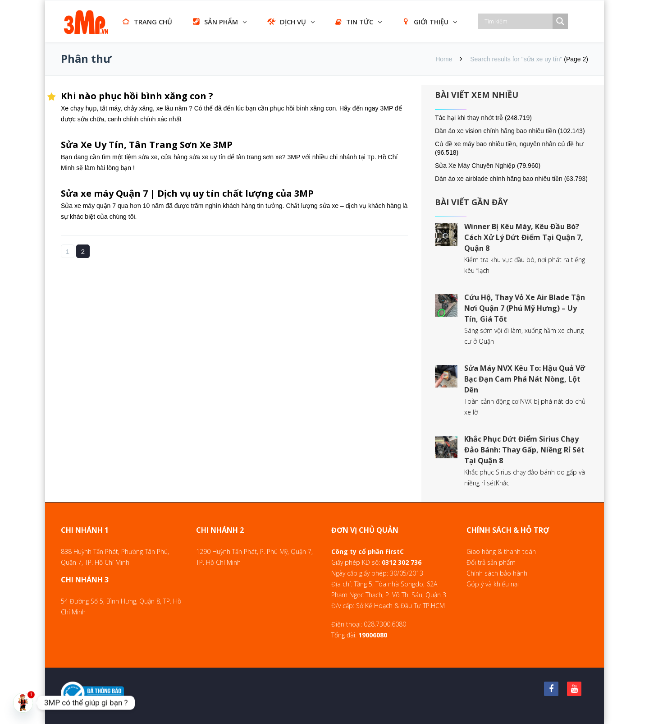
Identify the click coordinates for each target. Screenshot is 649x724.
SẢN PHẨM (215, 21)
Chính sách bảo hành (496, 573)
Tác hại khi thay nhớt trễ (469, 117)
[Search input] (517, 21)
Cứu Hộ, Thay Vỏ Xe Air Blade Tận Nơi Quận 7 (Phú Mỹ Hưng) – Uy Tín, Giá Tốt (524, 308)
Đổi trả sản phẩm (491, 562)
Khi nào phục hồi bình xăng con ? (137, 96)
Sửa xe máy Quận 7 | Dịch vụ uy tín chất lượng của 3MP (187, 193)
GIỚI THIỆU (425, 21)
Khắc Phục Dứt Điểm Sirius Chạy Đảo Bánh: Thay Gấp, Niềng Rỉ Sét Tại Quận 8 (524, 450)
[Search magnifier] (560, 21)
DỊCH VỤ (286, 21)
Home (443, 59)
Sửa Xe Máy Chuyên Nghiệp (475, 165)
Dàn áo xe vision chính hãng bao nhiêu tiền (495, 130)
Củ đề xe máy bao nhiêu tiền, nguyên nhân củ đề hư (509, 144)
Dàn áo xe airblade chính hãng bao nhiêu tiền (498, 178)
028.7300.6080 (385, 624)
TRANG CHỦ (147, 21)
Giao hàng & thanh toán (501, 551)
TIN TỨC (354, 21)
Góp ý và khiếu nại (492, 584)
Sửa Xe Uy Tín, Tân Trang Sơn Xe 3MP (147, 144)
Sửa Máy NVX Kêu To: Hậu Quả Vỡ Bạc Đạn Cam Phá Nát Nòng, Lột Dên (524, 379)
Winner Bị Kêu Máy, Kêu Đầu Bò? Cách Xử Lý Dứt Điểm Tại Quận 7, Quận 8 (523, 237)
